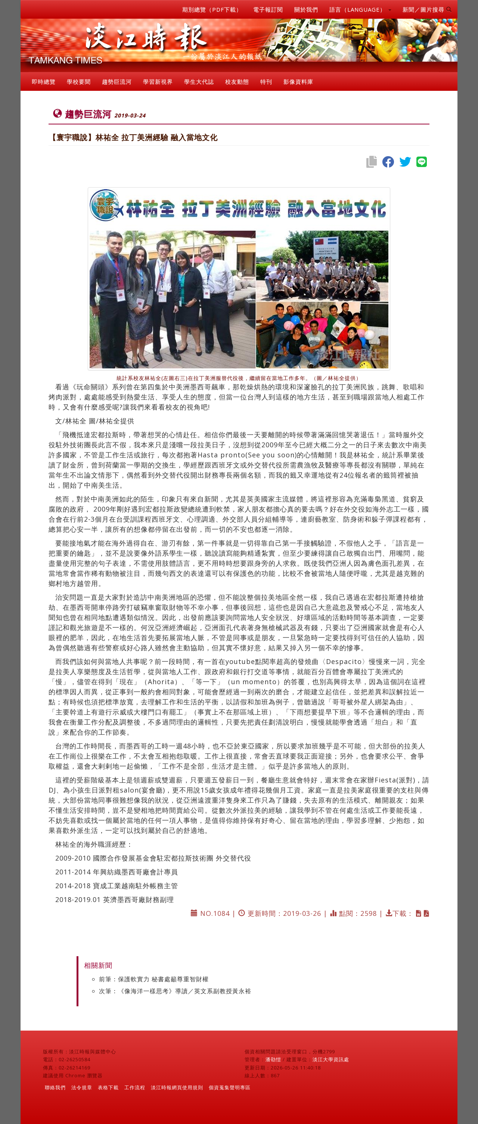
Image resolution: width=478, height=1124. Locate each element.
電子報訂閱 (268, 9)
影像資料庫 (298, 81)
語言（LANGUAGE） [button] (360, 9)
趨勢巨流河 (117, 81)
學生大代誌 (199, 81)
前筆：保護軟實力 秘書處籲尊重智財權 (154, 979)
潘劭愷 (273, 1059)
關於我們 (306, 9)
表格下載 (108, 1087)
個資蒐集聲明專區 (230, 1087)
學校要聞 (79, 81)
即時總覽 (44, 81)
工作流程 (134, 1087)
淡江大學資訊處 (331, 1059)
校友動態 (237, 81)
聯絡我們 (55, 1087)
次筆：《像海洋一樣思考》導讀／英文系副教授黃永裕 (175, 991)
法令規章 (81, 1087)
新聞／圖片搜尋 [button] (427, 9)
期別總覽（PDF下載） (212, 9)
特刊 (266, 81)
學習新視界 (158, 81)
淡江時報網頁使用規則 (177, 1087)
